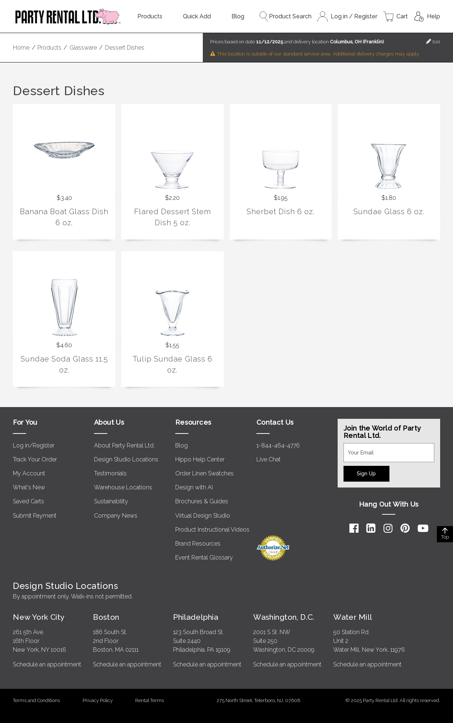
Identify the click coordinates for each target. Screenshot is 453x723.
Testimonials (110, 473)
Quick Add (197, 16)
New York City (38, 617)
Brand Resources (197, 543)
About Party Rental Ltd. (124, 445)
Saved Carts (28, 501)
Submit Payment (35, 515)
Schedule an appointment (47, 664)
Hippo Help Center (199, 459)
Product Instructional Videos (212, 529)
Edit (433, 41)
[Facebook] (354, 528)
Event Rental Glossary (204, 557)
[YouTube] (423, 528)
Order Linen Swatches (204, 473)
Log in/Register (33, 445)
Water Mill (352, 617)
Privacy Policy (98, 700)
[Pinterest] (405, 528)
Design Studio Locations (126, 459)
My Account (29, 473)
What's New (29, 487)
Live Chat (268, 459)
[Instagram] (388, 528)
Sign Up (366, 473)
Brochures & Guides (201, 501)
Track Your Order (35, 459)
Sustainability (111, 501)
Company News (115, 515)
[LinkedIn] (370, 528)
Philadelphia (195, 617)
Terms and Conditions (36, 700)
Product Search (285, 16)
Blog (237, 16)
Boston (106, 617)
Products (149, 16)
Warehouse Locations (123, 487)
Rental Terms (149, 700)
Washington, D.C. (283, 617)
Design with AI (194, 487)
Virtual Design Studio (202, 515)
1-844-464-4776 (278, 445)
